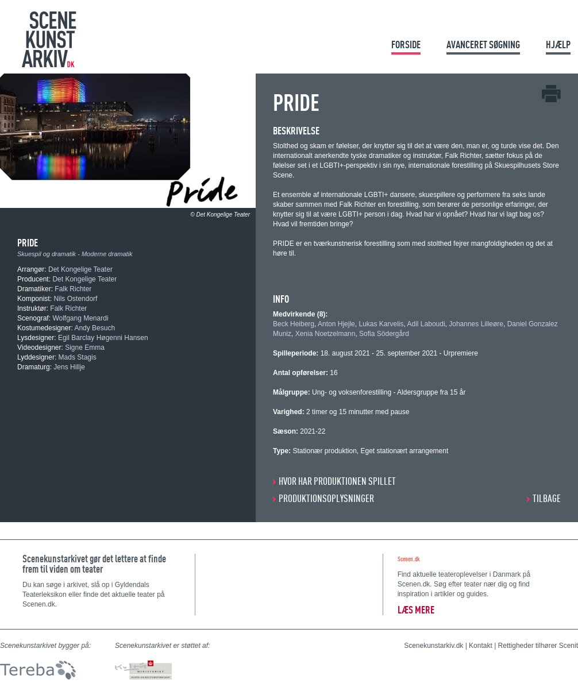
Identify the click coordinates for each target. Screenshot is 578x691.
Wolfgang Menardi (80, 318)
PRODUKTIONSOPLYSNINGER (326, 498)
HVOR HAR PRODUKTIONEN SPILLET (337, 481)
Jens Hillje (69, 367)
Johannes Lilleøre (476, 324)
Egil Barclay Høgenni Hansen (103, 338)
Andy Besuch (94, 328)
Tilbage (547, 498)
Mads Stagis (78, 357)
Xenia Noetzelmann (325, 334)
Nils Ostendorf (75, 299)
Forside (406, 44)
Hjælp (558, 44)
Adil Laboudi (426, 324)
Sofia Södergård (384, 334)
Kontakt (480, 646)
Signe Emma (85, 347)
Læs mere (416, 610)
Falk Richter (73, 289)
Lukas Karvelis (381, 324)
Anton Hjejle (336, 324)
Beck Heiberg (293, 324)
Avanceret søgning (483, 44)
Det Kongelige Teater (80, 269)
